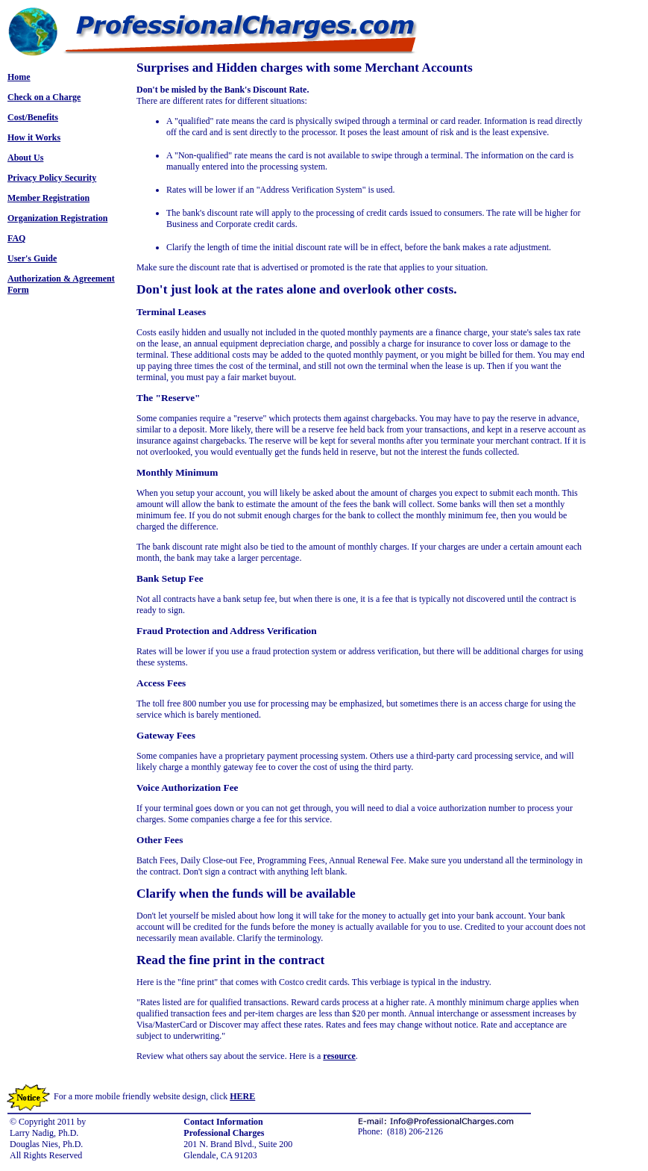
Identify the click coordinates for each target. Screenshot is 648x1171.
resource (339, 1056)
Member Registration (48, 198)
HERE (242, 1096)
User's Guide (32, 258)
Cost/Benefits (32, 117)
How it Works (33, 137)
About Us (25, 157)
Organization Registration (57, 218)
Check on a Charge (44, 97)
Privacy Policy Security (51, 178)
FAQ (16, 238)
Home (19, 77)
